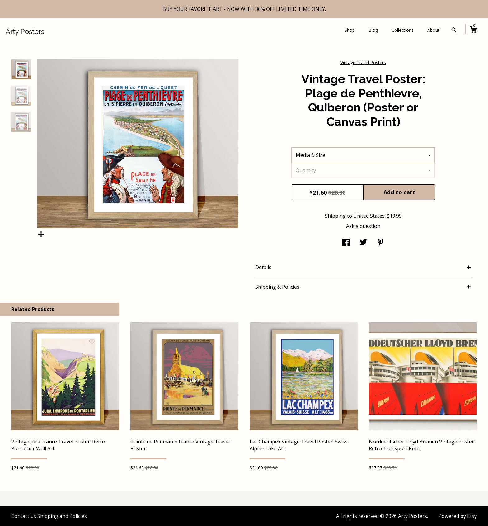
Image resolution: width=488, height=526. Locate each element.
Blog (373, 30)
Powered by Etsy (458, 516)
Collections (403, 30)
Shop (350, 30)
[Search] (454, 30)
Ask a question (363, 226)
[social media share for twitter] (363, 242)
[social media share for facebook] (346, 242)
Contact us (23, 516)
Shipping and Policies (62, 516)
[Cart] (473, 30)
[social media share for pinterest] (380, 242)
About (433, 30)
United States (369, 215)
